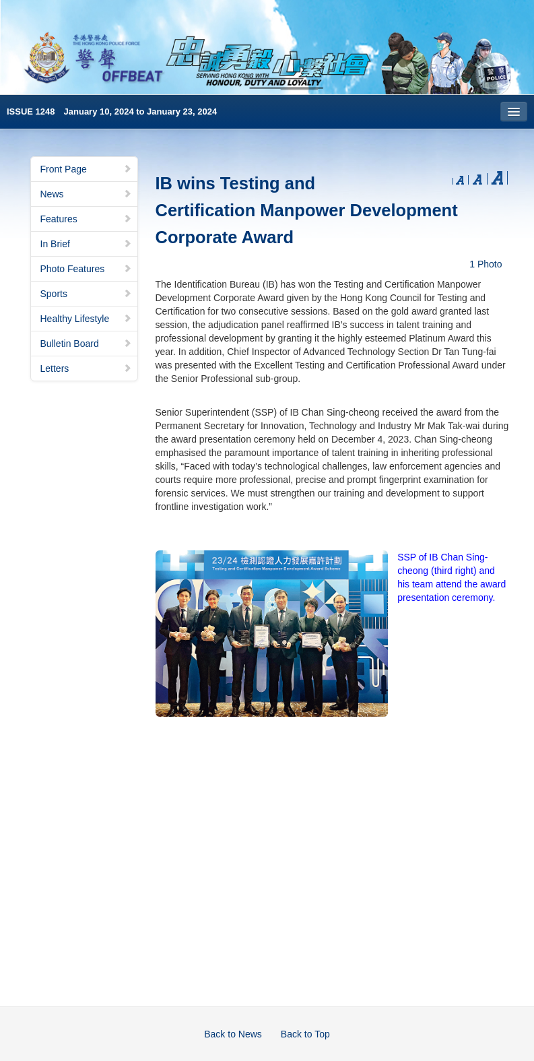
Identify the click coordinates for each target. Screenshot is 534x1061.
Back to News (233, 1034)
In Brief (86, 243)
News (86, 194)
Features (86, 219)
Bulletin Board (86, 343)
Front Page (86, 169)
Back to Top (305, 1034)
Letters (86, 368)
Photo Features (86, 268)
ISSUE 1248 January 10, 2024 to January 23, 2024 (112, 111)
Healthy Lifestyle (86, 318)
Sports (86, 293)
